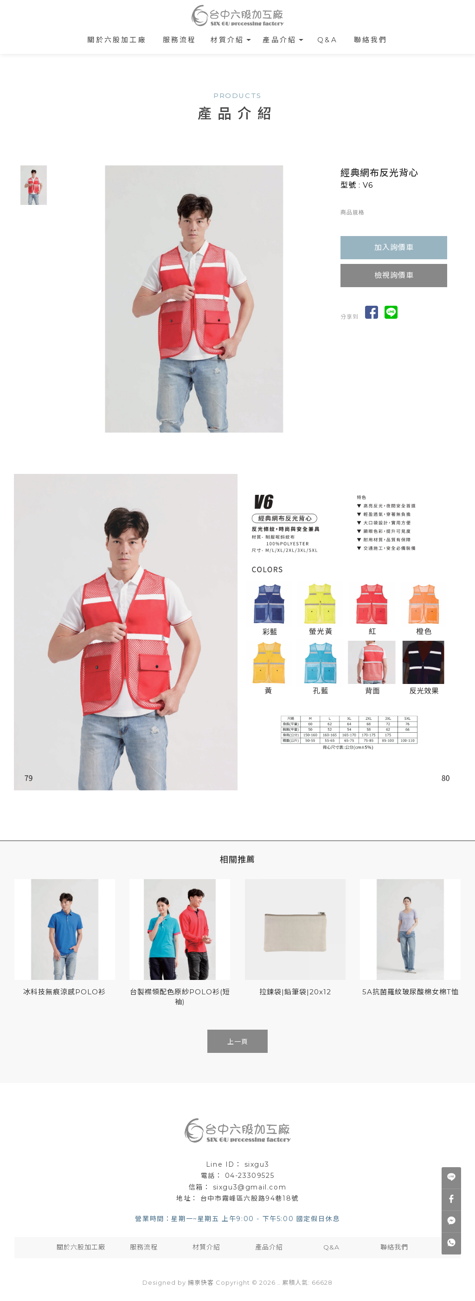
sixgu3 (257, 1164)
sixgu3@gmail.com (250, 1187)
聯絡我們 (371, 39)
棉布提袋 (231, 1113)
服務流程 (180, 39)
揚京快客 (201, 1282)
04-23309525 (250, 1175)
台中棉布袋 (301, 1113)
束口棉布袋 (265, 1113)
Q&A (327, 39)
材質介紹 (227, 39)
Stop (198, 440)
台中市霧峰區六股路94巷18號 (249, 1198)
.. (278, 1282)
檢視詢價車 (394, 275)
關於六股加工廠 (116, 39)
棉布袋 (168, 1113)
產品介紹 (279, 39)
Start (190, 440)
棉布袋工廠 (198, 1113)
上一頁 (237, 1042)
